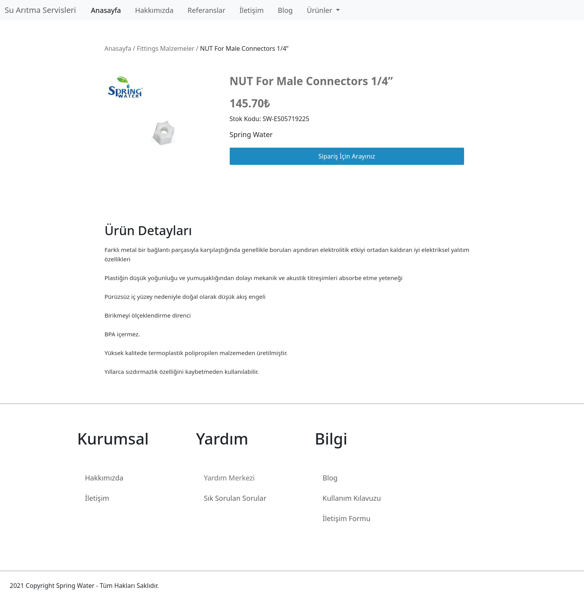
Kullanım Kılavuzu (352, 498)
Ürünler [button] (320, 10)
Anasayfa (106, 10)
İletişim (251, 10)
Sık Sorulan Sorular (235, 498)
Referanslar (206, 10)
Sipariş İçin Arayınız (346, 156)
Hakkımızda (154, 10)
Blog (285, 10)
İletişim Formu (346, 518)
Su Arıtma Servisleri (42, 10)
